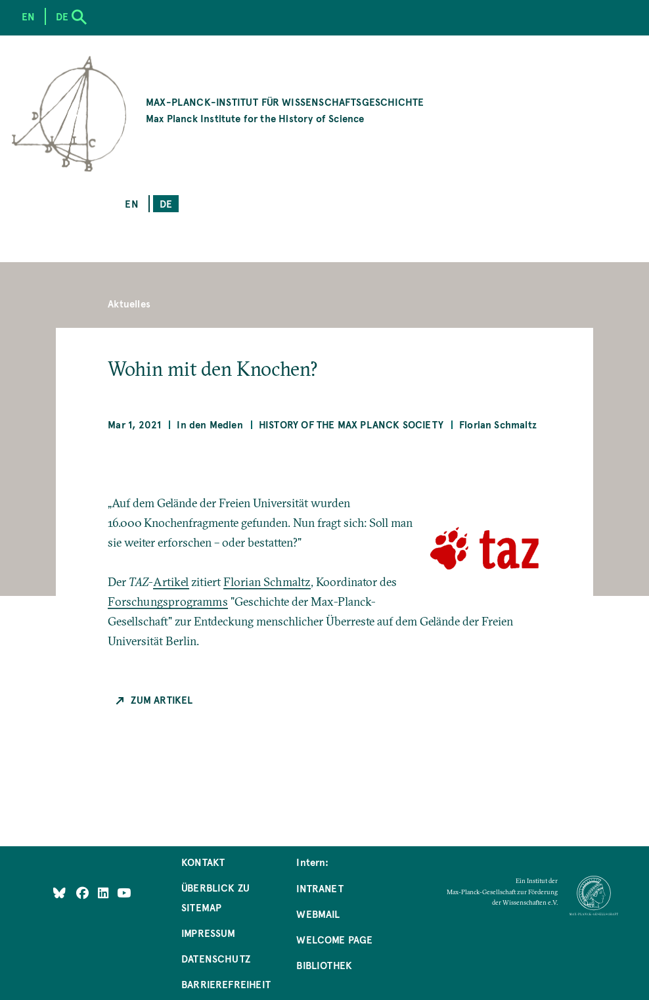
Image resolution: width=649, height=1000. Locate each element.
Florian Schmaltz (267, 581)
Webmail (318, 913)
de (166, 203)
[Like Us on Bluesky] (59, 892)
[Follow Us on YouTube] (124, 892)
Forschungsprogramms (167, 601)
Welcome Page (334, 939)
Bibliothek (324, 965)
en (131, 203)
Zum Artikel (161, 699)
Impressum (208, 933)
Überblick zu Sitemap (215, 897)
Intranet (319, 888)
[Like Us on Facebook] (83, 892)
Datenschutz (215, 958)
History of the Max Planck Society (351, 424)
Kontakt (203, 862)
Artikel (171, 581)
